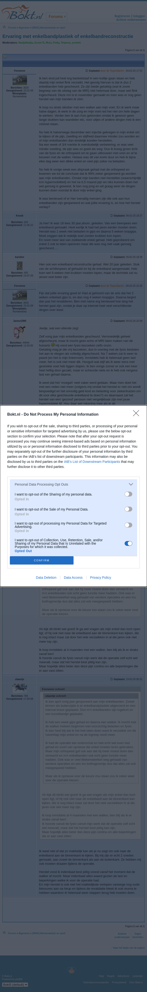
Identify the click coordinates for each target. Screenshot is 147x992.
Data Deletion (46, 577)
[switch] (128, 494)
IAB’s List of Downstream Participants (92, 462)
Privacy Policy (100, 577)
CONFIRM (42, 560)
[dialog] (73, 496)
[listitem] (73, 484)
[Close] (137, 414)
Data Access (73, 577)
